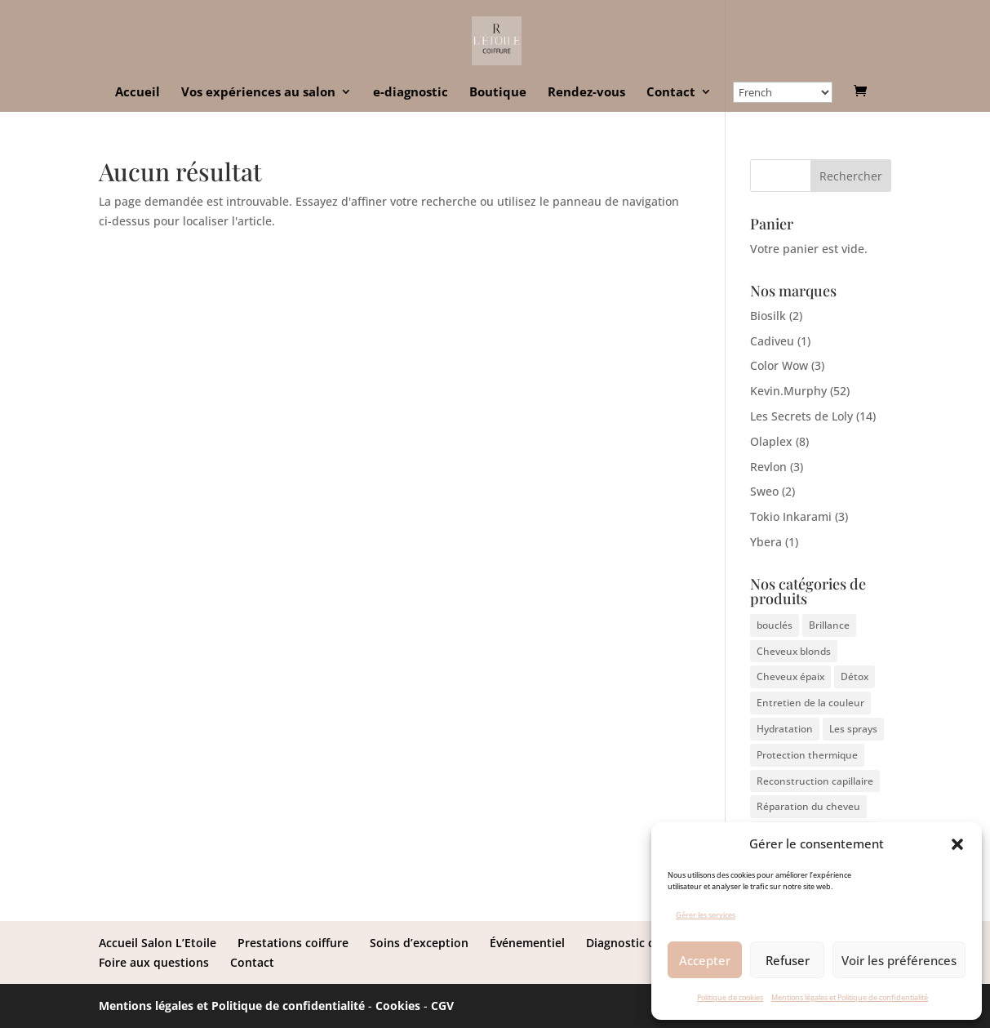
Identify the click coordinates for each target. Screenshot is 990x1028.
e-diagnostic (410, 93)
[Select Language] (782, 92)
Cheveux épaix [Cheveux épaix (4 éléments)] (790, 676)
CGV (442, 1005)
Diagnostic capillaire (642, 942)
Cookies (397, 1005)
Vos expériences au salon (258, 93)
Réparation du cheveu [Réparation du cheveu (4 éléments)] (808, 806)
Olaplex (771, 441)
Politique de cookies (730, 997)
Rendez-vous (586, 93)
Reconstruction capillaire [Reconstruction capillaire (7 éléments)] (815, 781)
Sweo (764, 491)
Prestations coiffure (293, 942)
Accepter (704, 960)
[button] (957, 844)
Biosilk (768, 315)
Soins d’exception (419, 942)
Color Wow (779, 365)
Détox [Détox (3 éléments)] (854, 676)
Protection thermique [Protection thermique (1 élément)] (807, 755)
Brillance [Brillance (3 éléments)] (829, 625)
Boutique (497, 93)
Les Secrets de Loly (801, 416)
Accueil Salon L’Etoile (157, 942)
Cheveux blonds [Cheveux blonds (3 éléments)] (794, 651)
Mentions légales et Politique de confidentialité (849, 997)
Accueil (137, 93)
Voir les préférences (899, 960)
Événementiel (527, 942)
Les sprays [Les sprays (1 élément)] (853, 729)
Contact (670, 93)
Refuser (788, 960)
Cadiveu (772, 341)
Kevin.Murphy (788, 390)
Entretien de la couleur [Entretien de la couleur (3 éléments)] (810, 703)
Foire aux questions (154, 962)
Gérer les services (705, 915)
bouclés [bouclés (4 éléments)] (774, 625)
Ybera (766, 542)
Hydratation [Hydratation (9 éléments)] (785, 729)
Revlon (768, 466)
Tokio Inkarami (791, 516)
